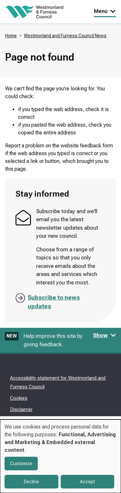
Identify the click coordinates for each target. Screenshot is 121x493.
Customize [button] (21, 463)
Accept (87, 481)
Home (11, 35)
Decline (31, 481)
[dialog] (60, 456)
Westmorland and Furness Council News (65, 35)
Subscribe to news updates (54, 302)
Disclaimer (21, 409)
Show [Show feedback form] (104, 335)
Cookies (18, 398)
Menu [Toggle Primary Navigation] (105, 11)
